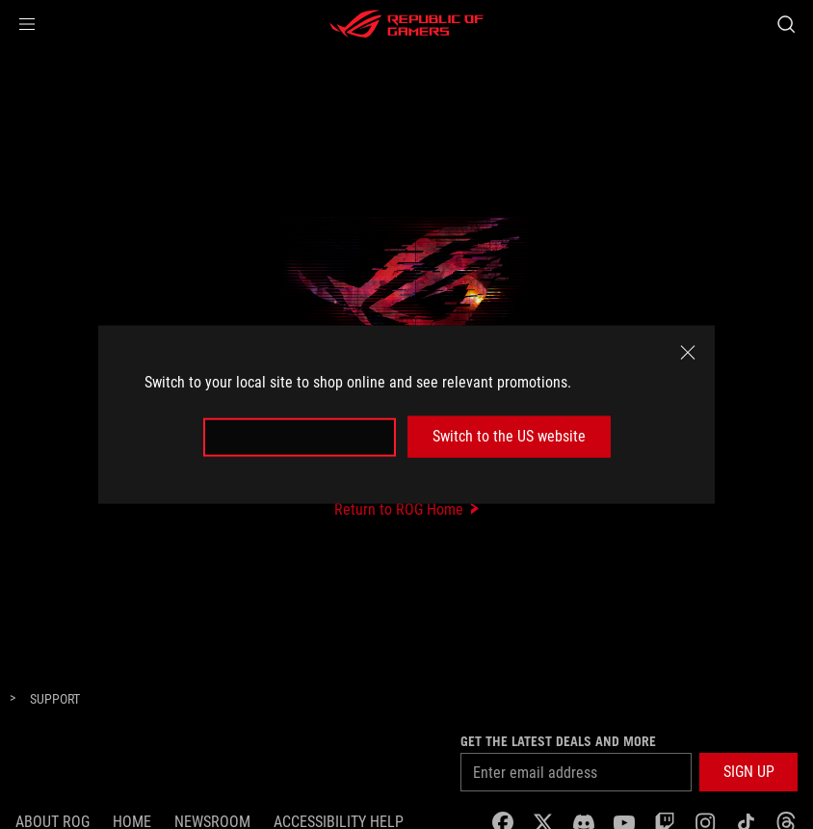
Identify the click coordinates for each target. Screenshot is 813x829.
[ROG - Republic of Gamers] (406, 24)
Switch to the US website (509, 436)
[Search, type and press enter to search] (786, 24)
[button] (27, 24)
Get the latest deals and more (558, 741)
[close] (687, 352)
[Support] (55, 700)
